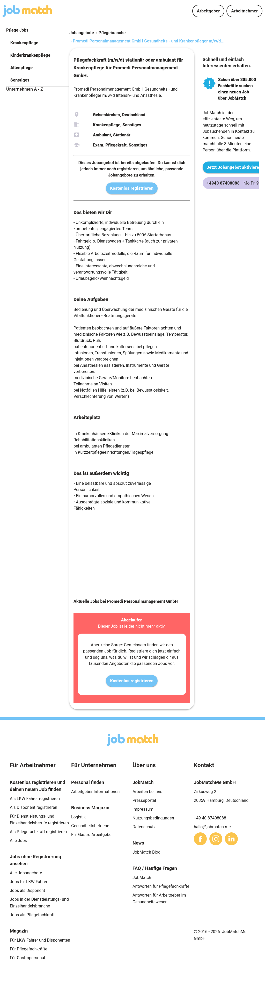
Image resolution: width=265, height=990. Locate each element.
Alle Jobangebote (26, 872)
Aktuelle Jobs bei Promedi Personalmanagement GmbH (125, 601)
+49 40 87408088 (210, 818)
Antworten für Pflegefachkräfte (160, 886)
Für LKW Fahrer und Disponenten (40, 940)
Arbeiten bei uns (147, 791)
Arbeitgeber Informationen (95, 791)
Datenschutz (144, 826)
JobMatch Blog (146, 852)
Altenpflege (21, 67)
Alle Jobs (18, 840)
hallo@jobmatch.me (212, 826)
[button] (37, 43)
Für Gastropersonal (27, 957)
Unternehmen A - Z (24, 89)
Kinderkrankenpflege (30, 55)
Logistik (78, 817)
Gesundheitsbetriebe (90, 825)
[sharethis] (200, 838)
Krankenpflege (24, 42)
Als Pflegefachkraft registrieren (38, 831)
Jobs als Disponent (27, 890)
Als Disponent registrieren (33, 807)
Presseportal (144, 800)
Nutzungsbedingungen (153, 818)
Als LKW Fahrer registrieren (35, 798)
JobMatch (141, 877)
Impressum (142, 809)
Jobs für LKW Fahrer (28, 881)
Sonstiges (20, 80)
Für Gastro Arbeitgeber (92, 834)
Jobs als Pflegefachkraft (32, 914)
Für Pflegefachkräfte (28, 949)
